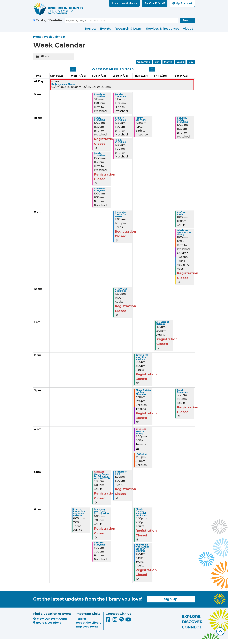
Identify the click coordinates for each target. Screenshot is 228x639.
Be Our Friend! (155, 3)
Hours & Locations (47, 622)
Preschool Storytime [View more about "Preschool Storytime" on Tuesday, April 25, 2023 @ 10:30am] (99, 190)
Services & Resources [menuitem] (162, 28)
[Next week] (152, 69)
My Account (182, 3)
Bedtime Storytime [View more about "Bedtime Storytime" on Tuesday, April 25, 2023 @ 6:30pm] (99, 544)
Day (191, 62)
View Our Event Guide (50, 618)
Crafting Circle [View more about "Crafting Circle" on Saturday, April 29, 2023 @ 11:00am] (181, 213)
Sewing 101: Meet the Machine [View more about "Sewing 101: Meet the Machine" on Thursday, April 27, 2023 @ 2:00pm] (142, 357)
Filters (45, 56)
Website (56, 20)
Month (168, 62)
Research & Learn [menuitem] (128, 28)
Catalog (41, 20)
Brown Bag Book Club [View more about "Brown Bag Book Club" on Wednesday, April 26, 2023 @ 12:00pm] (121, 290)
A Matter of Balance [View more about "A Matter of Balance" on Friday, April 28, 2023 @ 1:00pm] (162, 323)
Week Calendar (54, 36)
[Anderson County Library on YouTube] (128, 620)
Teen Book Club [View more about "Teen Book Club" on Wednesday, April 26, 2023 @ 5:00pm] (121, 473)
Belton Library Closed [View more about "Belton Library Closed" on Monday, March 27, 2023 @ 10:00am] (63, 84)
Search (187, 20)
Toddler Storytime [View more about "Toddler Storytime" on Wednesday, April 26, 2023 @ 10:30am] (120, 119)
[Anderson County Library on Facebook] (108, 620)
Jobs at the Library (88, 622)
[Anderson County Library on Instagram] (115, 620)
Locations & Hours (124, 3)
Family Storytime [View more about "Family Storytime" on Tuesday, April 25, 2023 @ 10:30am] (99, 119)
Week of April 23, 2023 (113, 69)
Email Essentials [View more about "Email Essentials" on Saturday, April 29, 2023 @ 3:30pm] (182, 391)
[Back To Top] (220, 631)
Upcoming (143, 62)
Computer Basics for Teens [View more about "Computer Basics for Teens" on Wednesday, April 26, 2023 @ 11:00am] (120, 214)
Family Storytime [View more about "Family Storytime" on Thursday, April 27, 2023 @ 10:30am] (141, 119)
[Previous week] (73, 69)
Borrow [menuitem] (90, 28)
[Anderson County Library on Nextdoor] (121, 619)
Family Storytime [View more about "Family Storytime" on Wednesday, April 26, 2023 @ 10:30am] (120, 141)
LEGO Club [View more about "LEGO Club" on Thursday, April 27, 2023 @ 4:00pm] (141, 454)
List (157, 62)
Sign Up (170, 599)
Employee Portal (87, 626)
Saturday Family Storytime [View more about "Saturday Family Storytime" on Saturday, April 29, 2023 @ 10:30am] (182, 120)
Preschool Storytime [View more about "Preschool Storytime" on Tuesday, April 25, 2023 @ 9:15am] (99, 95)
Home (37, 36)
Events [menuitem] (105, 28)
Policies (81, 618)
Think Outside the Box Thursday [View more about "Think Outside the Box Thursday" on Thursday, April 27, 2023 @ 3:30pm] (144, 392)
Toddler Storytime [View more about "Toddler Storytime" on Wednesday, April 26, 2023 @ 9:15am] (120, 95)
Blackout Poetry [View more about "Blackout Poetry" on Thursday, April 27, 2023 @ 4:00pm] (141, 432)
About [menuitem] (188, 28)
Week (180, 62)
